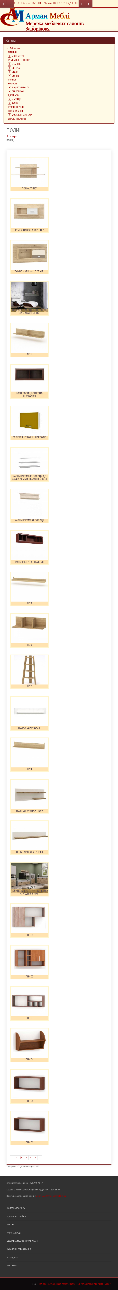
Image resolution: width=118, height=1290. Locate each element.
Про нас (11, 1224)
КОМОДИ (12, 83)
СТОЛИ (15, 72)
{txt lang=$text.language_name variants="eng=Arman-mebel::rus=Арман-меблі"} (75, 1284)
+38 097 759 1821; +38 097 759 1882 (46, 3)
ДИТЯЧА (16, 68)
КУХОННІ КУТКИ (16, 107)
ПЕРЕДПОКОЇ (18, 91)
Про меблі (12, 1265)
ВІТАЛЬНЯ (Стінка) (17, 119)
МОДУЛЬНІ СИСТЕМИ (22, 115)
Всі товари (15, 48)
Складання (12, 1257)
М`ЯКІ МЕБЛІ (18, 56)
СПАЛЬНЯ (16, 64)
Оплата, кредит (14, 1233)
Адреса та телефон (16, 1216)
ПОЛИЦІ (12, 79)
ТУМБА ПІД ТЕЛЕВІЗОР (19, 60)
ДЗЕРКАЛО (13, 95)
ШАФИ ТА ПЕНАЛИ (20, 87)
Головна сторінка (16, 1208)
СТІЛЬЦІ (15, 75)
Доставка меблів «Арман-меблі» (22, 1241)
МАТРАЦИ (16, 99)
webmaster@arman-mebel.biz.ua (51, 1196)
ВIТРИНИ (12, 52)
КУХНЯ (15, 103)
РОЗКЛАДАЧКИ (15, 111)
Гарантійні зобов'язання (19, 1249)
